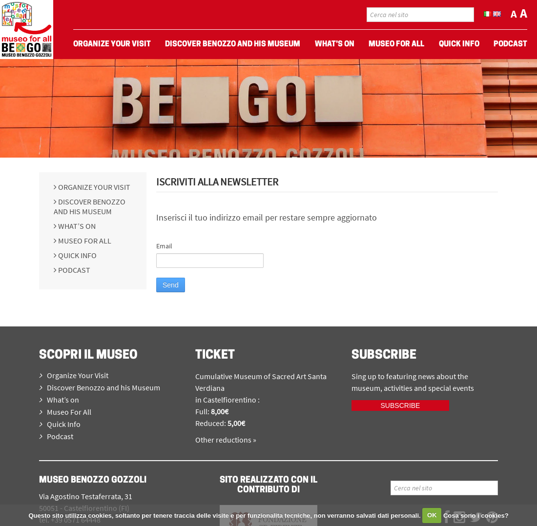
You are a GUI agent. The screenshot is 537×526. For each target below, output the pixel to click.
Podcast (73, 270)
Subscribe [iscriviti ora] (400, 405)
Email (164, 246)
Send (171, 285)
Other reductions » (225, 440)
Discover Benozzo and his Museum (89, 206)
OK (432, 515)
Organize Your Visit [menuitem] (112, 44)
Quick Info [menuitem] (459, 44)
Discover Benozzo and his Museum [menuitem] (232, 44)
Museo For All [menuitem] (396, 44)
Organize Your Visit (93, 187)
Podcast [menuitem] (510, 44)
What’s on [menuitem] (334, 44)
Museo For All (84, 240)
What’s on (76, 226)
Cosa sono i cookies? (476, 515)
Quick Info (77, 255)
